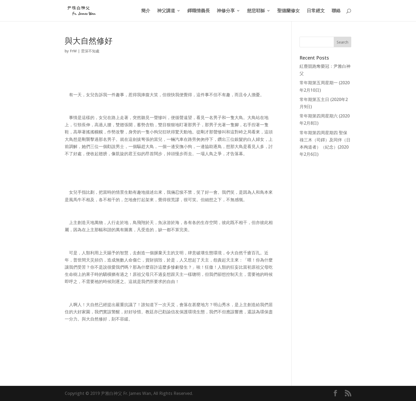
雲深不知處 (90, 50)
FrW (73, 50)
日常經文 (316, 11)
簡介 (145, 11)
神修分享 (226, 11)
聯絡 (336, 11)
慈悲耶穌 (256, 11)
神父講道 (166, 11)
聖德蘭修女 (288, 11)
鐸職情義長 (198, 11)
